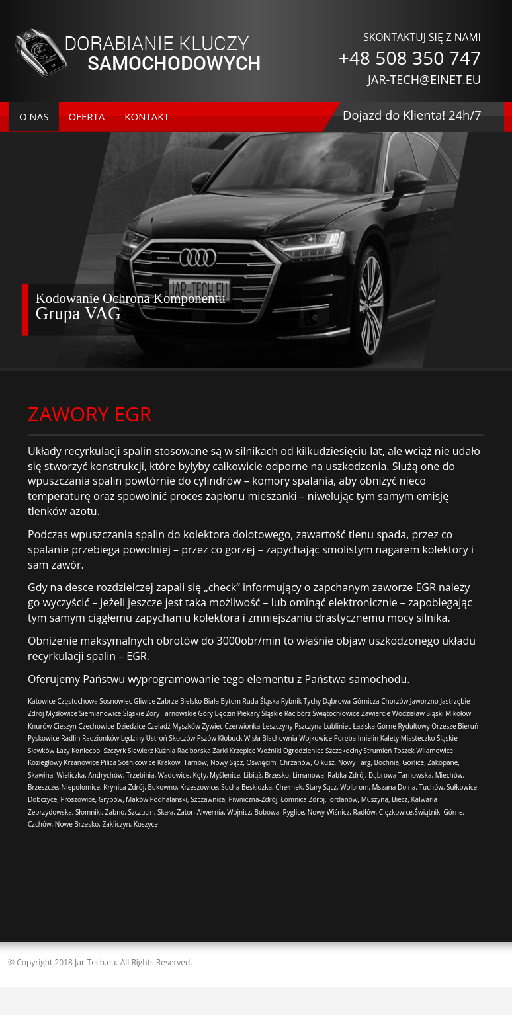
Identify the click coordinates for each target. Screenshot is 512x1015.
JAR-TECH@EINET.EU (424, 79)
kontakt (146, 116)
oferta (87, 116)
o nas (34, 116)
